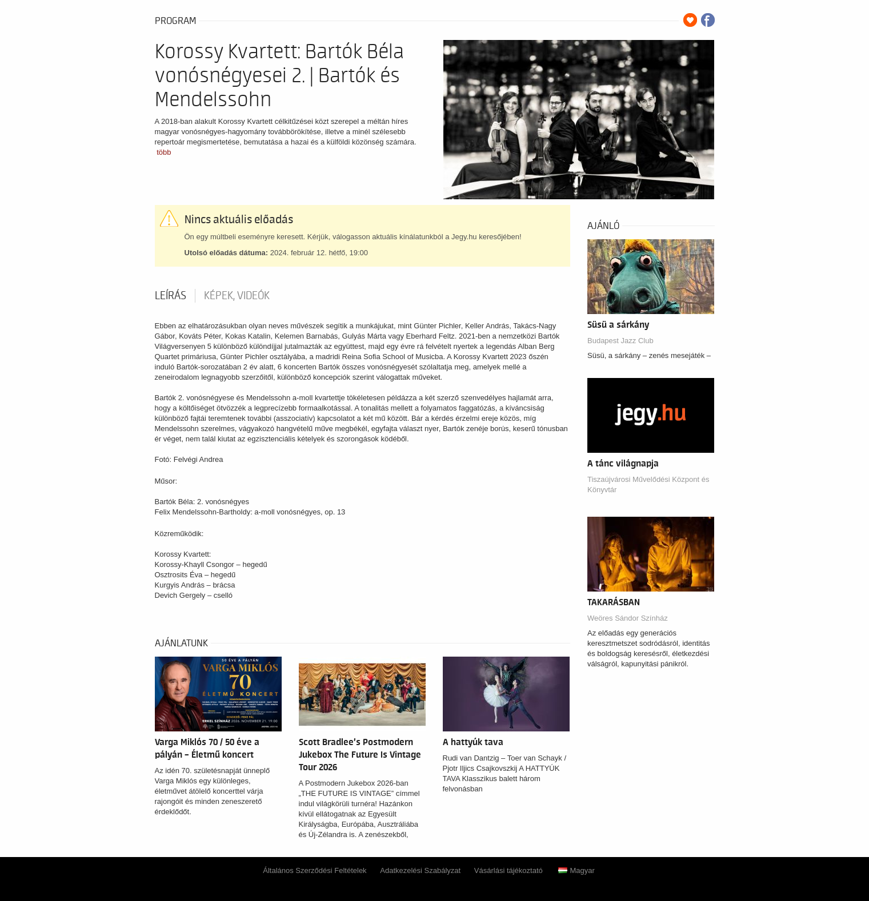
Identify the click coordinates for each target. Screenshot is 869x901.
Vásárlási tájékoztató (508, 870)
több (164, 152)
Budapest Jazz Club (620, 340)
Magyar (576, 870)
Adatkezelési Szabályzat (420, 870)
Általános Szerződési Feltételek (314, 870)
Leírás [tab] (170, 295)
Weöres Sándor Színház (627, 618)
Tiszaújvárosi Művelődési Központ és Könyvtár (648, 484)
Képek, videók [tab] (237, 295)
